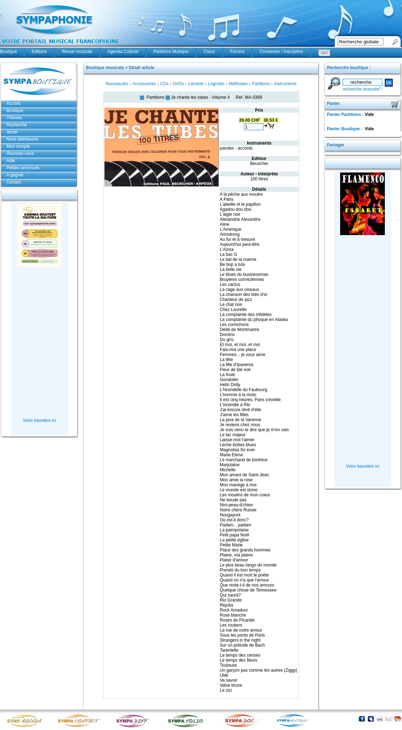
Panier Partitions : (346, 114)
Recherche (16, 124)
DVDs (178, 83)
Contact (13, 182)
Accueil (13, 103)
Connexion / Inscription (281, 51)
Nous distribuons (22, 139)
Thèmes (14, 117)
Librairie (196, 83)
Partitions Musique (171, 51)
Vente (12, 132)
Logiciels (216, 83)
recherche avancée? (362, 89)
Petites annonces (22, 167)
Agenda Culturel (122, 51)
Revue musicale (77, 51)
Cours (209, 51)
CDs (164, 83)
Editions (39, 51)
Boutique (8, 51)
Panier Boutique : (345, 128)
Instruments (285, 83)
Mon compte (18, 146)
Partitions (261, 83)
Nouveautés (117, 83)
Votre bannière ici (39, 420)
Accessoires (144, 83)
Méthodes (238, 83)
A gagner (15, 174)
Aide (10, 160)
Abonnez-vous (20, 153)
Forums (237, 51)
